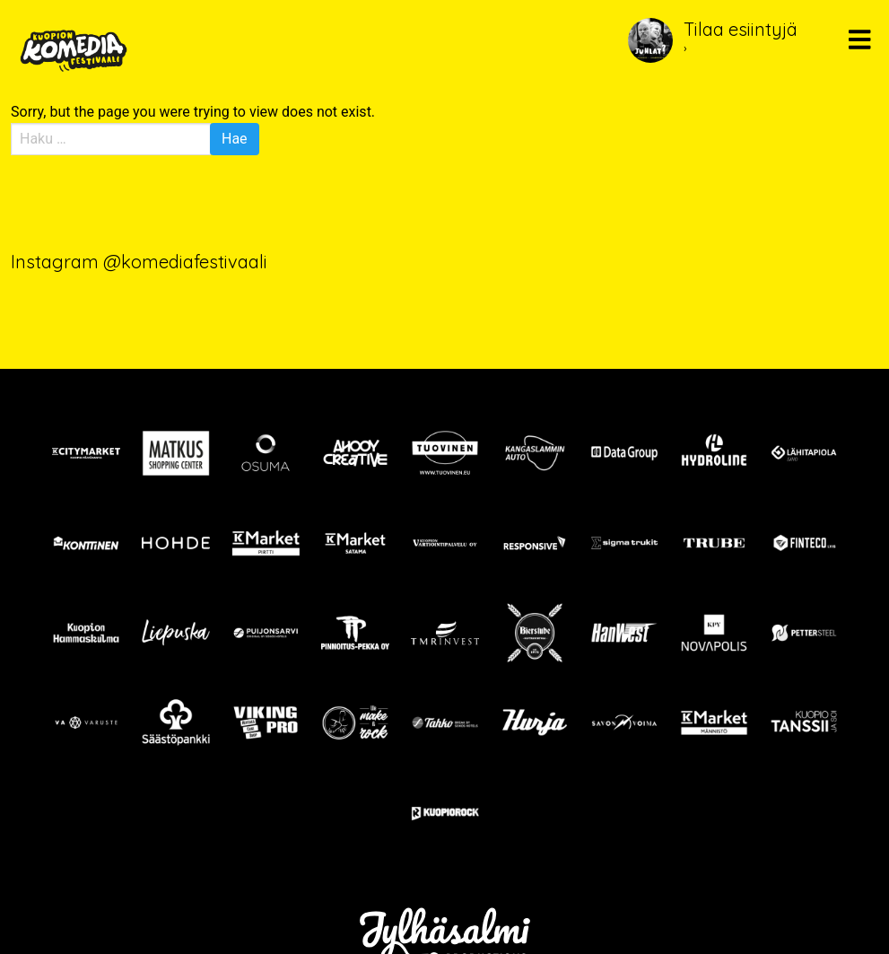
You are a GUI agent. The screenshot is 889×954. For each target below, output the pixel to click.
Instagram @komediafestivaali (139, 261)
